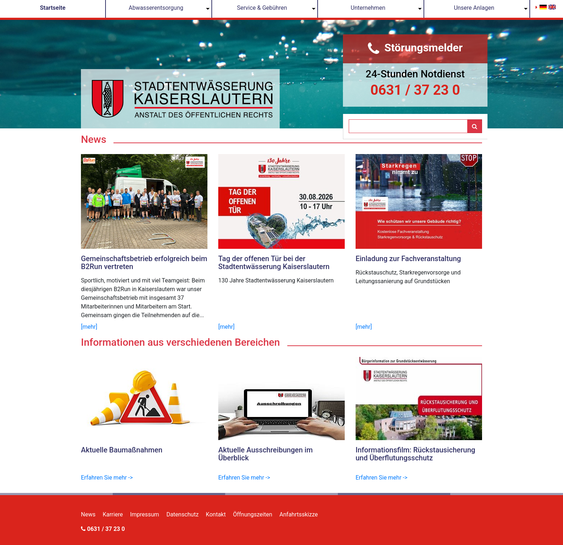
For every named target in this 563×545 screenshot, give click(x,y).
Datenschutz (182, 514)
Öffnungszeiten (252, 514)
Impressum (144, 514)
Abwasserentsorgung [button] (156, 7)
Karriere (113, 514)
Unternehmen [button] (368, 7)
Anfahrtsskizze (298, 514)
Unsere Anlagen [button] (474, 7)
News (88, 514)
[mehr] (89, 326)
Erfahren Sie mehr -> (107, 477)
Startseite (52, 7)
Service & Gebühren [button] (262, 7)
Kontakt (216, 514)
